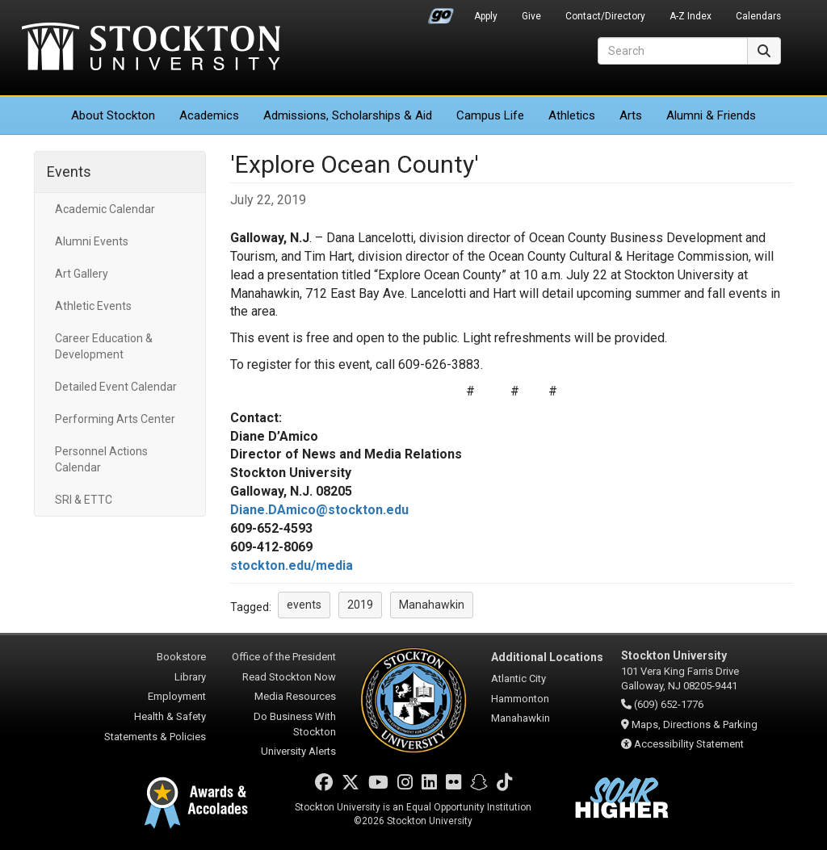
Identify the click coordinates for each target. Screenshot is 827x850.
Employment (177, 696)
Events (69, 171)
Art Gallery (81, 273)
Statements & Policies (155, 737)
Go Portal (441, 12)
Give (531, 16)
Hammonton (520, 699)
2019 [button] (360, 604)
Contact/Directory (605, 16)
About (113, 115)
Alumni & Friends (711, 115)
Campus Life (490, 115)
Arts (630, 115)
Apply (485, 16)
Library (190, 677)
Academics (209, 115)
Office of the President (284, 657)
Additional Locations (547, 657)
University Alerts (298, 751)
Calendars (758, 16)
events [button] (304, 604)
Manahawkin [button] (431, 604)
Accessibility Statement (689, 744)
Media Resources (295, 696)
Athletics (571, 115)
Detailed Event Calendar (116, 386)
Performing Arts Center (115, 418)
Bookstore (181, 657)
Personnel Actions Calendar (101, 459)
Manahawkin (520, 718)
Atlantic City (518, 678)
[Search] (673, 51)
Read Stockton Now (289, 677)
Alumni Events (91, 241)
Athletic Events (93, 305)
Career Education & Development (104, 346)
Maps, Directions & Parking (695, 724)
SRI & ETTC (83, 499)
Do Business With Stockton (295, 724)
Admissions (347, 115)
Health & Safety (170, 716)
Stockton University (151, 48)
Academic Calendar (105, 209)
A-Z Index (691, 16)
